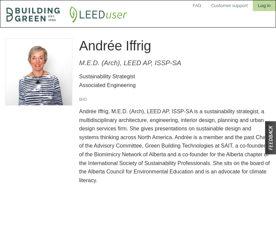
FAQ (197, 5)
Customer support (229, 5)
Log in (264, 5)
